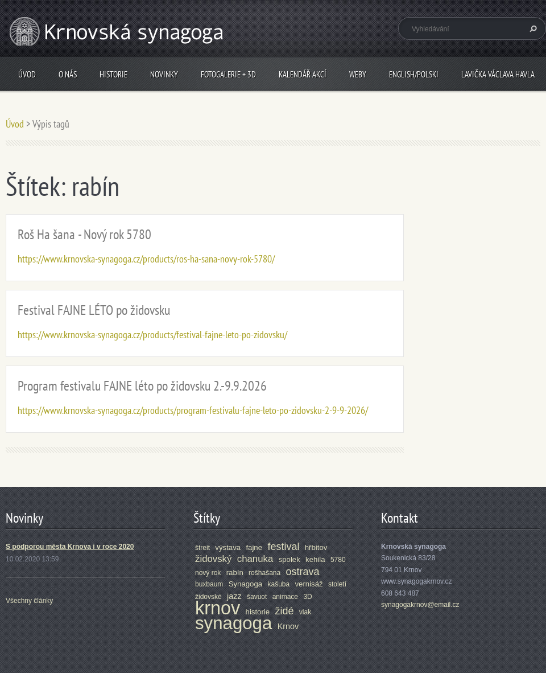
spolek (289, 559)
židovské (208, 597)
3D (307, 597)
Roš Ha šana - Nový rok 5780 (84, 234)
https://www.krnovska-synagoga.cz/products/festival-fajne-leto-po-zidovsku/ (152, 334)
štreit (202, 548)
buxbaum (209, 584)
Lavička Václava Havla (498, 74)
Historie (113, 74)
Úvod (27, 74)
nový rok (208, 573)
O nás (68, 74)
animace (285, 597)
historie (258, 612)
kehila (315, 559)
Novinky (164, 74)
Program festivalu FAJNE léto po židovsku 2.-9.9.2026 (142, 386)
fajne (254, 547)
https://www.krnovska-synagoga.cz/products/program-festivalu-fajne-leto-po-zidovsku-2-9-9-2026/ (193, 410)
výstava (228, 547)
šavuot (257, 597)
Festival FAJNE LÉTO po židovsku (94, 310)
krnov (217, 608)
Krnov (288, 626)
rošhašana (264, 573)
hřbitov (316, 547)
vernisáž (309, 584)
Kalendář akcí (302, 74)
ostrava (303, 571)
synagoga (233, 623)
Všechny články (29, 601)
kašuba (278, 584)
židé (284, 611)
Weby (357, 74)
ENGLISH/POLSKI (414, 74)
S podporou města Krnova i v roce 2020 (70, 547)
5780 (338, 560)
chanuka (255, 558)
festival (283, 546)
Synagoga (245, 584)
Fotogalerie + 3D (228, 74)
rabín (234, 572)
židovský (213, 558)
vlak (305, 612)
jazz (234, 596)
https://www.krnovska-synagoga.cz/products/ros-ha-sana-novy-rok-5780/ (146, 258)
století (337, 584)
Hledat (531, 28)
